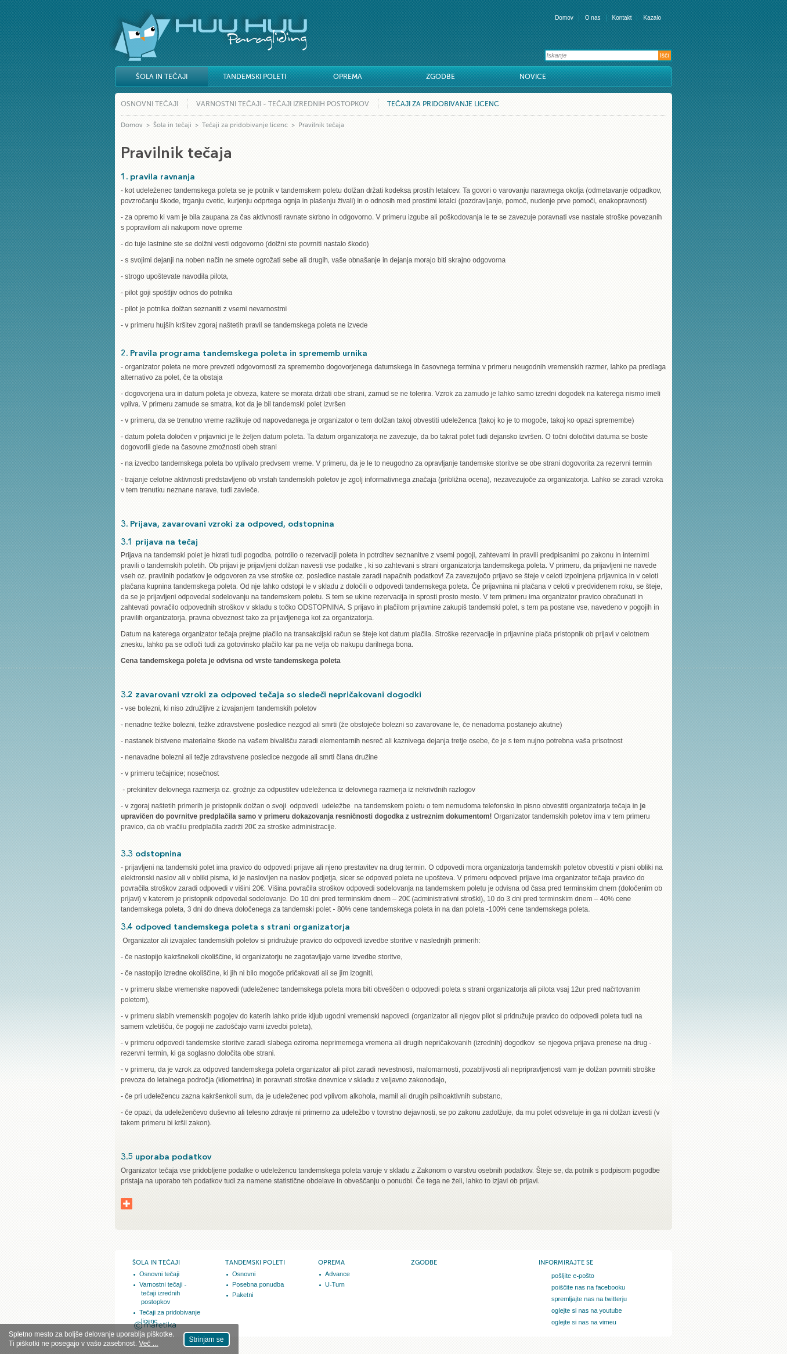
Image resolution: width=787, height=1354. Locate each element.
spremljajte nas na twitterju (589, 1298)
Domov (564, 18)
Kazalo (652, 18)
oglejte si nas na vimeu (583, 1322)
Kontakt (622, 18)
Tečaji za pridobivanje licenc (443, 104)
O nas (593, 18)
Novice (532, 77)
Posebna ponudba (258, 1284)
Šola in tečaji (161, 77)
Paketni (243, 1294)
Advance (337, 1273)
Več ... (148, 1343)
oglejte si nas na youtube (586, 1310)
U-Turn (335, 1284)
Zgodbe (440, 77)
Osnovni (243, 1273)
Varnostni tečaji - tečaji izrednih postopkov (282, 104)
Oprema (347, 77)
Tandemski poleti (254, 77)
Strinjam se (206, 1339)
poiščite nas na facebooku (588, 1287)
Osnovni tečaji (149, 104)
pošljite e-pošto (572, 1275)
